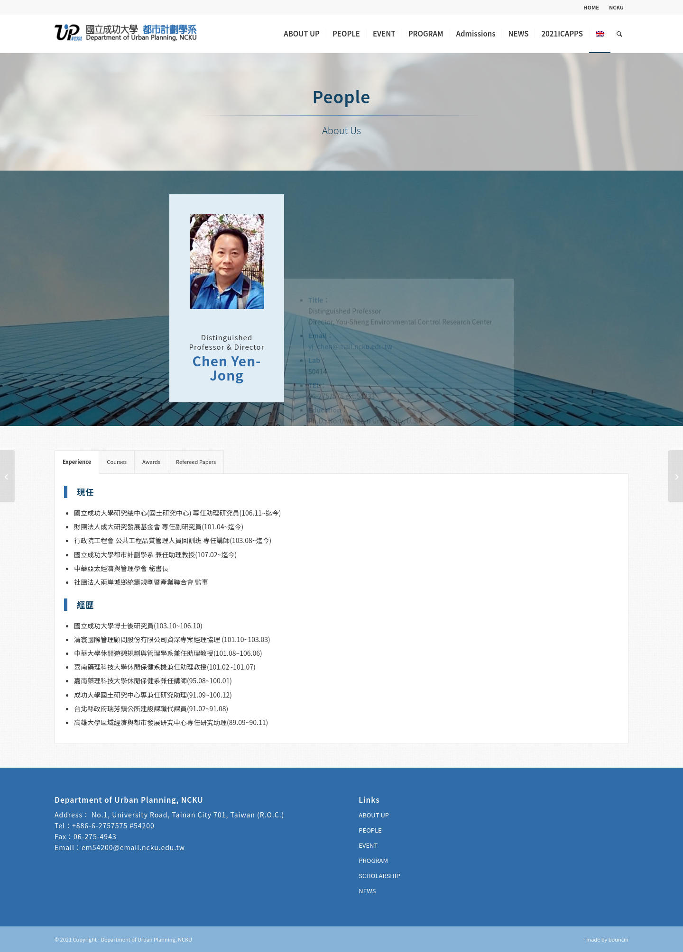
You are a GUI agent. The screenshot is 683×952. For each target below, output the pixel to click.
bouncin (618, 939)
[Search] (619, 34)
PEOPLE (370, 829)
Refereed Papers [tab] (196, 461)
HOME (591, 7)
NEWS (367, 890)
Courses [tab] (117, 461)
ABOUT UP (374, 814)
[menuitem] (591, 7)
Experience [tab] (77, 461)
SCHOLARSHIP (379, 875)
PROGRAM (373, 860)
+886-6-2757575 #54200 (113, 825)
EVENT (368, 845)
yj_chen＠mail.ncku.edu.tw (350, 265)
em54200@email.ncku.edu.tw (133, 847)
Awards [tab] (151, 461)
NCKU (616, 7)
